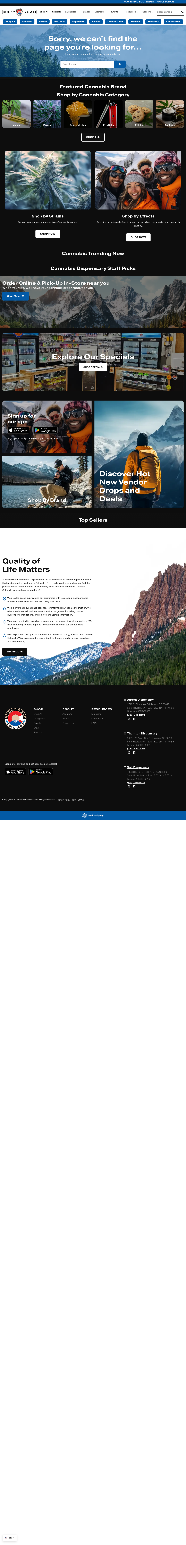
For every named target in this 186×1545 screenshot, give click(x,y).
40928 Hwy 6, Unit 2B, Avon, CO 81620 (147, 772)
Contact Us (68, 723)
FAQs (94, 723)
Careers (148, 12)
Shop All (44, 11)
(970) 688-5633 (136, 782)
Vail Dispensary (138, 767)
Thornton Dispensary (142, 733)
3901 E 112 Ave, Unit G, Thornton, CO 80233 (149, 738)
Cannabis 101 (98, 718)
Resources (131, 12)
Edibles (139, 125)
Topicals (170, 125)
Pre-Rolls (108, 125)
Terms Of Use (78, 800)
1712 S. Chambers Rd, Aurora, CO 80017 (148, 704)
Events (116, 12)
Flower (47, 125)
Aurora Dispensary (140, 700)
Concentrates (78, 125)
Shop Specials (93, 367)
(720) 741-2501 (136, 714)
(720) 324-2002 (136, 748)
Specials (56, 11)
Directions (96, 714)
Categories (72, 12)
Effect (36, 728)
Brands (86, 11)
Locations (100, 12)
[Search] (180, 11)
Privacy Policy (64, 800)
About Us (67, 714)
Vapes (16, 125)
